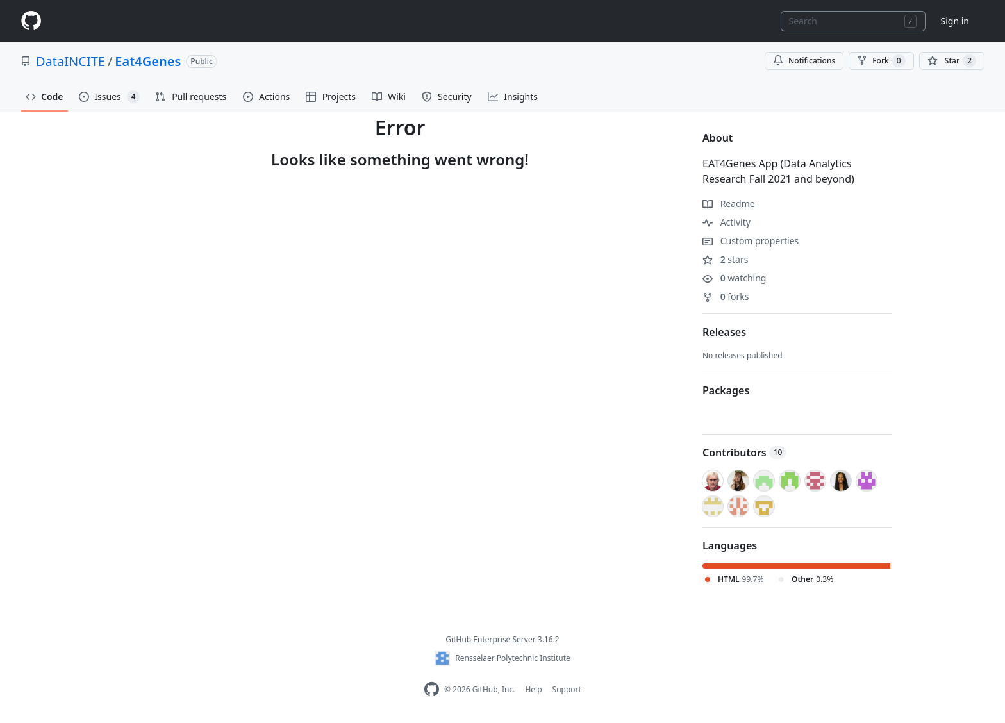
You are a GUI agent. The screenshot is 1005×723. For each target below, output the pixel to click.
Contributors (744, 452)
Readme (728, 203)
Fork (881, 60)
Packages (725, 390)
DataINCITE (70, 61)
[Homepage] (31, 20)
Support (566, 689)
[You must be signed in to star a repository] (951, 61)
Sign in (955, 21)
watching (734, 278)
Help (533, 689)
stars (725, 259)
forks (725, 296)
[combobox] (853, 21)
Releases (724, 332)
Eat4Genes (148, 61)
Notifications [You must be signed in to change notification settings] (804, 60)
